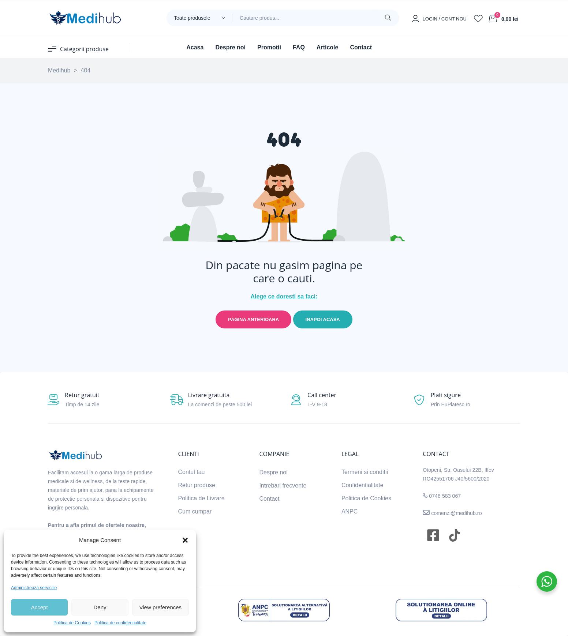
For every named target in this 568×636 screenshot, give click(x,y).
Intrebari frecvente (282, 485)
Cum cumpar (195, 511)
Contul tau (191, 472)
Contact (269, 499)
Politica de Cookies (72, 622)
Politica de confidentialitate (120, 622)
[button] (185, 540)
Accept (39, 607)
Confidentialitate (362, 485)
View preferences (160, 607)
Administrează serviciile (34, 587)
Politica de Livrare (201, 498)
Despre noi (273, 472)
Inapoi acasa (323, 319)
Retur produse (196, 485)
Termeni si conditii (364, 472)
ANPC (349, 511)
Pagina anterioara (253, 319)
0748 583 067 (445, 496)
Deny (99, 607)
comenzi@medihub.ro (456, 513)
